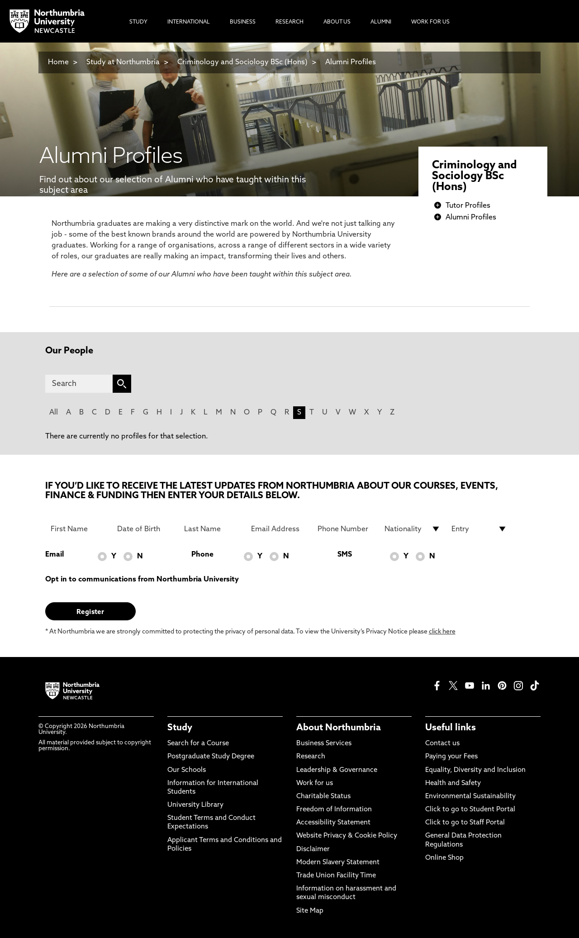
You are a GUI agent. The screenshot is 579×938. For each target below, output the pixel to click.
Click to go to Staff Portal (465, 822)
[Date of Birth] (145, 529)
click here (442, 632)
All (53, 412)
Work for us (314, 783)
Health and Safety (453, 783)
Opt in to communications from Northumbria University (142, 579)
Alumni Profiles (350, 62)
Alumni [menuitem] (380, 22)
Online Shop (444, 858)
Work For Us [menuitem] (430, 22)
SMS (344, 554)
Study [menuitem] (138, 22)
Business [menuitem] (243, 22)
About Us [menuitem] (337, 22)
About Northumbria (338, 728)
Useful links (450, 728)
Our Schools (186, 770)
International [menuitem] (188, 22)
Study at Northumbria (123, 62)
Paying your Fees (451, 756)
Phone (202, 554)
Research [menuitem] (289, 22)
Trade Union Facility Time (336, 875)
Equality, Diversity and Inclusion (475, 770)
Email (54, 554)
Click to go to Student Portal (470, 809)
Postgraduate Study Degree (210, 756)
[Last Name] (212, 529)
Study (179, 728)
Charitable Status (323, 796)
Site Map (309, 911)
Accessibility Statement (333, 822)
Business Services (323, 743)
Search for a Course (198, 743)
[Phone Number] (345, 529)
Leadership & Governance (336, 770)
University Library (195, 805)
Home (58, 62)
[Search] (79, 384)
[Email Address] (279, 529)
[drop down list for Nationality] (412, 529)
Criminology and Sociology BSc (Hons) (242, 62)
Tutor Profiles (468, 206)
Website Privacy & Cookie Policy (346, 836)
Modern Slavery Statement (338, 862)
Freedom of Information (334, 809)
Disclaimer (313, 849)
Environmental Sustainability (470, 796)
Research (310, 756)
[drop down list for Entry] (479, 529)
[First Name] (78, 529)
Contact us (442, 743)
